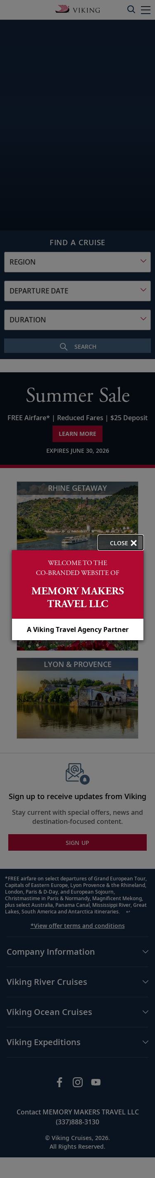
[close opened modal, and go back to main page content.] (120, 542)
